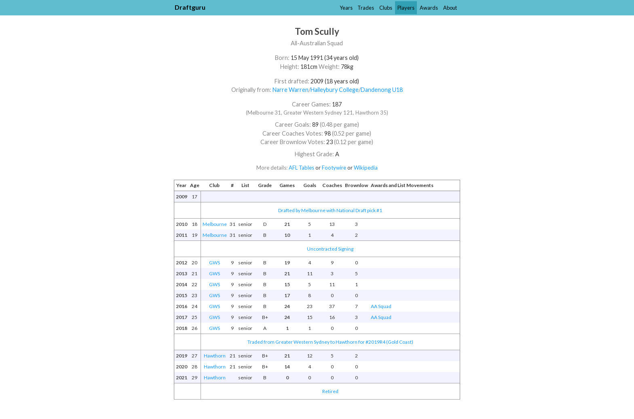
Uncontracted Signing (330, 249)
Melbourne (215, 224)
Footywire (334, 167)
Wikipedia (366, 167)
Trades (365, 7)
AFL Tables (301, 167)
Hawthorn (215, 356)
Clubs (385, 7)
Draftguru (190, 7)
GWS (214, 262)
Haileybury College (335, 89)
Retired (330, 391)
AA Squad (381, 306)
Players (405, 7)
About (450, 7)
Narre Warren (291, 89)
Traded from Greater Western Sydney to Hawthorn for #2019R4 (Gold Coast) (330, 342)
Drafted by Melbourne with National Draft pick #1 (330, 210)
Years (346, 7)
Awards (429, 7)
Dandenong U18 (382, 89)
